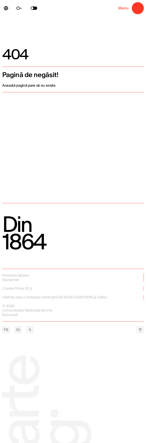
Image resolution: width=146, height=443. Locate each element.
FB (6, 330)
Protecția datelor (15, 275)
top (140, 330)
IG (18, 330)
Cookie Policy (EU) (17, 288)
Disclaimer (10, 280)
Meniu (138, 8)
